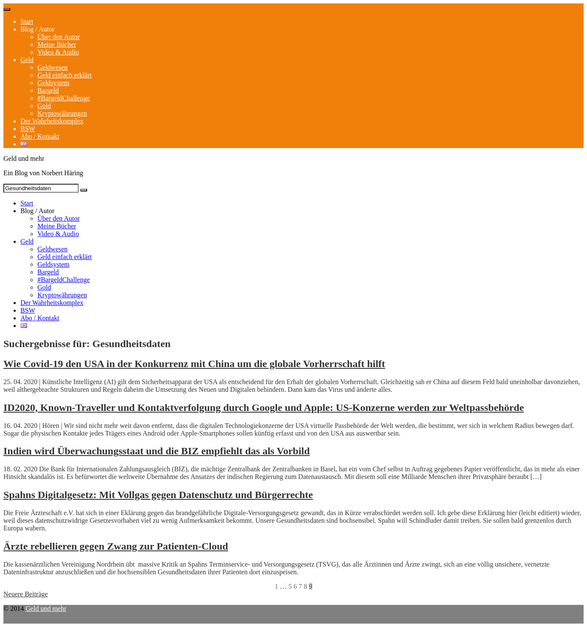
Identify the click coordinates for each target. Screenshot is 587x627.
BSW (27, 128)
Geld (27, 59)
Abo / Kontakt (40, 136)
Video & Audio (58, 52)
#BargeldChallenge (63, 98)
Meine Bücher (56, 44)
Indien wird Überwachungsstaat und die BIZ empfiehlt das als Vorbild (156, 450)
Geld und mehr (46, 608)
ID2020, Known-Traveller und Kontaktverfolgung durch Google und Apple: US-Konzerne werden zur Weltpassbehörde (263, 407)
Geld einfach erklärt (64, 75)
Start (26, 21)
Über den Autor (58, 36)
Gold (44, 105)
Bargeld (48, 90)
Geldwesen (52, 67)
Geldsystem (53, 82)
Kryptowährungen (62, 113)
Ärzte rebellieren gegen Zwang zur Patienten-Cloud (115, 546)
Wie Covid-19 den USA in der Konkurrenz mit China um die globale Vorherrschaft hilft (194, 363)
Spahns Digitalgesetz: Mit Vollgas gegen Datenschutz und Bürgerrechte (158, 494)
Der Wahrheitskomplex (51, 121)
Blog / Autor (37, 29)
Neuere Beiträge (25, 594)
